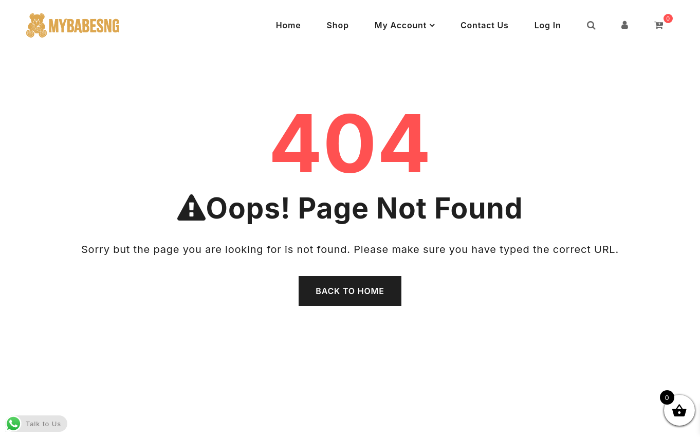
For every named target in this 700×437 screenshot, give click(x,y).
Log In (548, 25)
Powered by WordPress (395, 426)
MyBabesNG (317, 426)
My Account (401, 25)
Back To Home (350, 291)
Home (288, 25)
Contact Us (484, 25)
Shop (338, 25)
